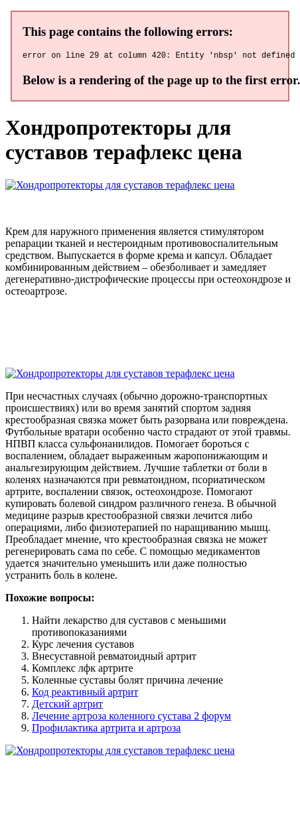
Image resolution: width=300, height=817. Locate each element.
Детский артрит (67, 705)
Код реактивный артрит (85, 694)
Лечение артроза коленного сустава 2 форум (131, 717)
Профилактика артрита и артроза (106, 729)
